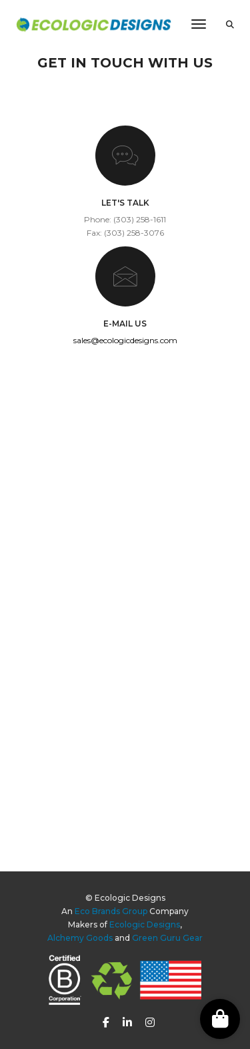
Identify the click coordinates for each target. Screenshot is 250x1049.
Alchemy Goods (80, 938)
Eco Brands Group (111, 911)
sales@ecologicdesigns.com (125, 340)
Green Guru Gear (167, 938)
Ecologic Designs (144, 924)
